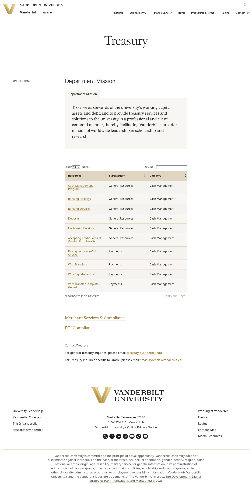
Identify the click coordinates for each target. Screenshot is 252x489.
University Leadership (28, 411)
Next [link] (181, 296)
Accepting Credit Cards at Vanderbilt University (84, 239)
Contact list (243, 13)
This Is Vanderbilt (25, 423)
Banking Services (79, 209)
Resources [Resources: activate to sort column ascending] (74, 176)
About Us (118, 13)
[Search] (246, 4)
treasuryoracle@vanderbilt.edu (161, 360)
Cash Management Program (80, 187)
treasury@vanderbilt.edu (144, 353)
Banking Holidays (79, 199)
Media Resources (210, 436)
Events (202, 417)
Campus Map (207, 430)
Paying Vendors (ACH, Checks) (82, 253)
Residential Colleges (27, 417)
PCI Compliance (79, 327)
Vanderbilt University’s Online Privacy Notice (126, 427)
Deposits (73, 218)
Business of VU (138, 13)
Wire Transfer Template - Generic (84, 285)
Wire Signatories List (81, 274)
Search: (166, 167)
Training (225, 13)
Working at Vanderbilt (213, 411)
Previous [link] (171, 296)
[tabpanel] (126, 123)
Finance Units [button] (161, 13)
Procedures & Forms (202, 13)
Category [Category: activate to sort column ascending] (155, 176)
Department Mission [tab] (82, 94)
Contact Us (136, 422)
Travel (181, 13)
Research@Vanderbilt (28, 430)
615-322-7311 (117, 422)
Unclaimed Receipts (81, 228)
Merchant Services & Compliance (95, 317)
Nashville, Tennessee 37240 (126, 417)
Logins (202, 423)
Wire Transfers (77, 264)
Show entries (77, 167)
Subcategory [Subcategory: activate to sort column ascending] (117, 176)
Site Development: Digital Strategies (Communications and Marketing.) (145, 479)
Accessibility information (149, 472)
